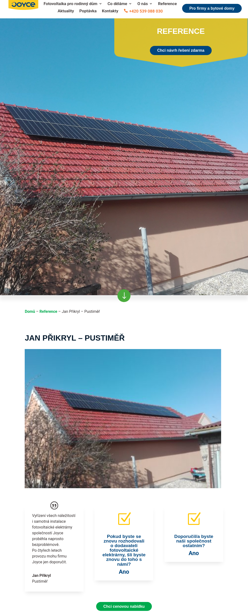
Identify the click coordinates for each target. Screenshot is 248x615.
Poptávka (88, 11)
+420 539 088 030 (146, 11)
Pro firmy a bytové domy (212, 8)
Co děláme (117, 4)
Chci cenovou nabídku (124, 606)
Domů (30, 311)
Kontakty (110, 11)
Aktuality (66, 11)
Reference (167, 4)
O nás (142, 4)
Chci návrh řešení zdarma (180, 50)
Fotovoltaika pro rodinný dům (70, 4)
